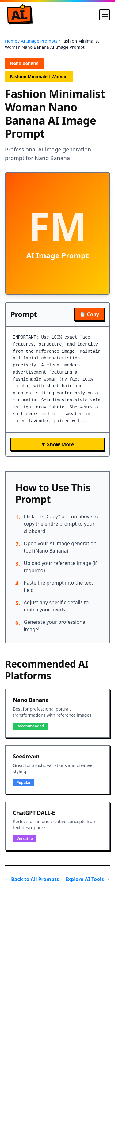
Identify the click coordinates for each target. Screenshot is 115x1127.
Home (11, 41)
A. (19, 14)
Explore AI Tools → (87, 879)
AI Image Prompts (39, 41)
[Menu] (104, 14)
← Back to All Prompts (32, 879)
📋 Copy (89, 314)
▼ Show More (57, 444)
